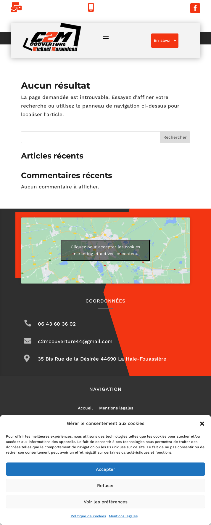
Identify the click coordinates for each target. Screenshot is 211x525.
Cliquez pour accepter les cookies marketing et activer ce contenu (105, 250)
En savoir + (165, 40)
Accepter (105, 469)
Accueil (85, 408)
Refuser (105, 485)
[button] (202, 424)
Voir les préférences (106, 502)
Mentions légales (123, 516)
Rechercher (175, 137)
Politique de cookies (88, 516)
